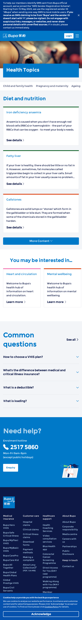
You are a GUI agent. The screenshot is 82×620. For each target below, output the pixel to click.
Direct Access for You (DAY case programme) (50, 572)
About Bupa (69, 522)
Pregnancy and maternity (52, 86)
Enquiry (10, 467)
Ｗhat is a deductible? (41, 387)
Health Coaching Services (48, 528)
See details (15, 140)
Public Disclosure (68, 552)
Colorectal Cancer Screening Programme (49, 559)
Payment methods (28, 551)
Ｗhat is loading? (41, 401)
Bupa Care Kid (11, 560)
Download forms (28, 543)
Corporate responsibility (70, 528)
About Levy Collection (29, 567)
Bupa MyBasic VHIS (11, 549)
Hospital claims (27, 523)
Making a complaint (28, 559)
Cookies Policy (52, 607)
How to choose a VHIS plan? (41, 357)
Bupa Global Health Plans (10, 574)
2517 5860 (24, 447)
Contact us (68, 566)
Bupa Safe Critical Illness (11, 534)
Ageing (75, 86)
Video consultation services (49, 538)
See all (72, 339)
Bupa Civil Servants (8, 589)
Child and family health (18, 86)
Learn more (16, 302)
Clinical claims (31, 529)
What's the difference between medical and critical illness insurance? (41, 372)
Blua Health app (49, 548)
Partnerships (69, 546)
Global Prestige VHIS (11, 581)
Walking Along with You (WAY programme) (51, 584)
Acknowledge (41, 614)
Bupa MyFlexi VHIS (10, 542)
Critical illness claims (30, 536)
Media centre (69, 534)
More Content (41, 241)
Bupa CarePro (10, 555)
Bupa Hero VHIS (9, 527)
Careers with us (69, 540)
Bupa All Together (8, 566)
